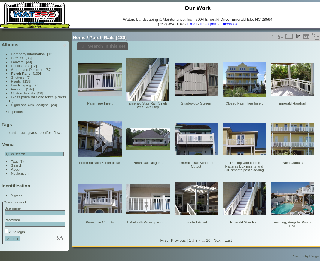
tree (21, 132)
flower (59, 132)
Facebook (229, 24)
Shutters (17, 77)
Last (228, 240)
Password (12, 220)
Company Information (28, 54)
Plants (16, 81)
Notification (20, 173)
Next (217, 240)
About (15, 169)
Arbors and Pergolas (27, 69)
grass (32, 132)
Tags (15, 161)
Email (192, 24)
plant (12, 132)
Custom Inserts (23, 93)
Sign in (16, 195)
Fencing (17, 89)
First (164, 240)
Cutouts (17, 58)
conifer (45, 132)
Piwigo (314, 256)
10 (208, 240)
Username (13, 208)
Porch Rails (21, 73)
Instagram (209, 24)
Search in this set (106, 46)
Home (79, 37)
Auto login (15, 232)
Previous (178, 240)
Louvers (17, 62)
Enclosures (20, 66)
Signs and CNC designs (30, 105)
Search (16, 165)
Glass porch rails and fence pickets (38, 97)
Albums (10, 44)
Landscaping (21, 85)
